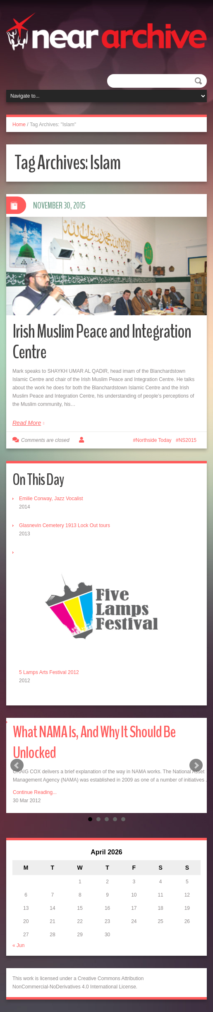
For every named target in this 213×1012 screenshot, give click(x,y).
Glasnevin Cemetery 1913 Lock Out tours (64, 525)
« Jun (18, 945)
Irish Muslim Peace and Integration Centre (101, 342)
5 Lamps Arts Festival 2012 (49, 672)
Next (196, 765)
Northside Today (154, 440)
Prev (17, 765)
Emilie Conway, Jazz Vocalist (51, 498)
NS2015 (187, 440)
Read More (26, 423)
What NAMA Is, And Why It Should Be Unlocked (94, 742)
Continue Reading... (35, 792)
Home (19, 124)
